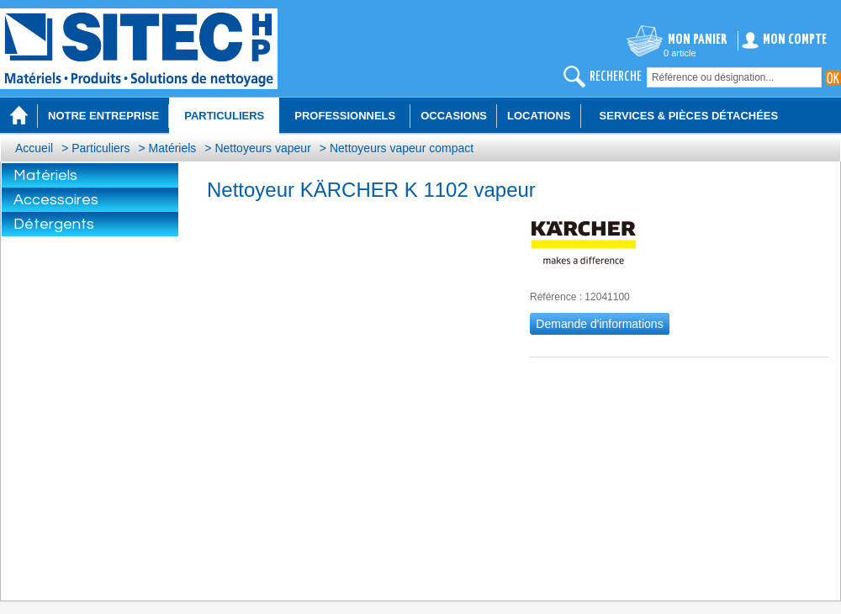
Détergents (53, 224)
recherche (616, 77)
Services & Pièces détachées (689, 115)
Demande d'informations (599, 324)
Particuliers (100, 148)
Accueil (34, 148)
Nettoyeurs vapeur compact (401, 148)
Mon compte (795, 40)
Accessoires (55, 200)
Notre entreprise (103, 115)
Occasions (453, 115)
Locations (539, 115)
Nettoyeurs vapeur (262, 148)
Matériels (173, 148)
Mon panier (697, 40)
